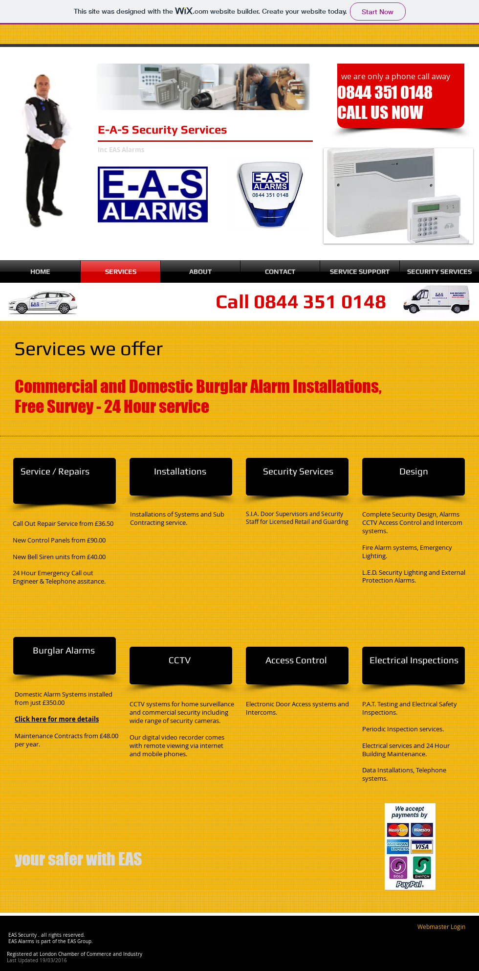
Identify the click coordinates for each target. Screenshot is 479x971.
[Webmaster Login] (441, 927)
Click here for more (46, 719)
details (88, 719)
